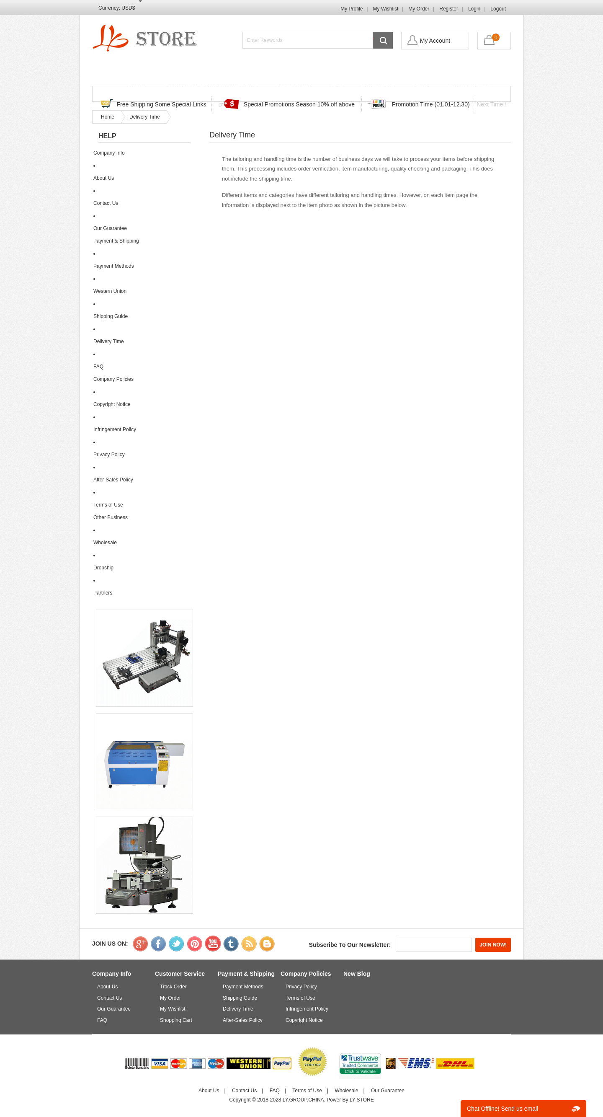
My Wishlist (386, 9)
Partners (102, 593)
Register (448, 9)
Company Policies (113, 379)
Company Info (109, 153)
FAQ (336, 86)
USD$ (128, 8)
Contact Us (377, 86)
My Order (418, 9)
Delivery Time (144, 117)
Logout (498, 9)
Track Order (293, 86)
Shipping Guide (110, 316)
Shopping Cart (468, 86)
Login (474, 9)
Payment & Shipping (116, 241)
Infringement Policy (114, 429)
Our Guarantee (110, 228)
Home (137, 86)
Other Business (110, 517)
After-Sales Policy (113, 480)
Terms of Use (108, 505)
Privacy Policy (109, 455)
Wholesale (105, 543)
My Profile (351, 9)
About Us (103, 178)
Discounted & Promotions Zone (210, 86)
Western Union (109, 291)
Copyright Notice (112, 404)
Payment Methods (113, 266)
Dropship (103, 568)
